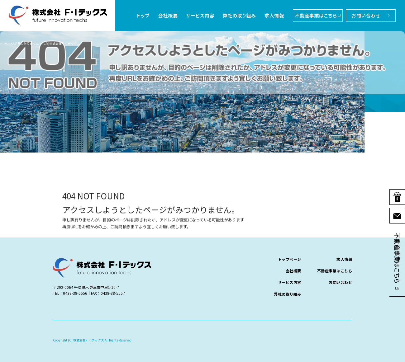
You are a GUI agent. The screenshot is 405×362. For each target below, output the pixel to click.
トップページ (143, 15)
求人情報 (275, 15)
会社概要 (167, 15)
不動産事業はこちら (316, 15)
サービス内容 (200, 15)
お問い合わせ (369, 15)
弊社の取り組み (240, 15)
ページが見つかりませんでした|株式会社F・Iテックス (42, 43)
